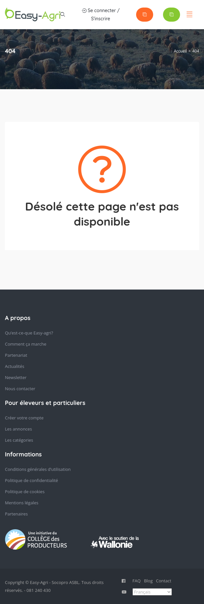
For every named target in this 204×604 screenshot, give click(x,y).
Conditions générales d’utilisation (38, 469)
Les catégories (19, 440)
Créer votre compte (24, 418)
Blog (148, 581)
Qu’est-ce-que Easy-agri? (29, 333)
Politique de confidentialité (31, 480)
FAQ (137, 581)
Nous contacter (20, 389)
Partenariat (16, 355)
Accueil (180, 51)
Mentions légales (21, 503)
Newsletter (16, 377)
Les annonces (18, 429)
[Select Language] (152, 591)
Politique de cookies (25, 491)
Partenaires (16, 514)
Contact (163, 581)
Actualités (14, 366)
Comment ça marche (25, 344)
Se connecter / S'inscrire (101, 14)
